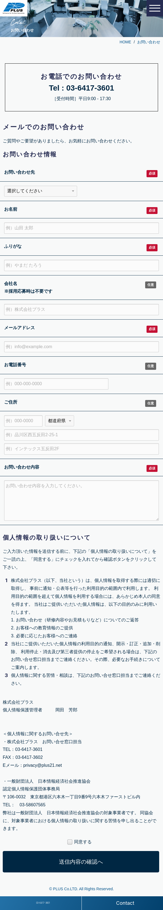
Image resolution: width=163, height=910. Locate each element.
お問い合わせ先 (19, 172)
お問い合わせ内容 (21, 467)
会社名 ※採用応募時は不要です (28, 287)
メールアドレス (19, 327)
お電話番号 (15, 364)
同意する (79, 842)
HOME (125, 42)
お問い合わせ (148, 42)
